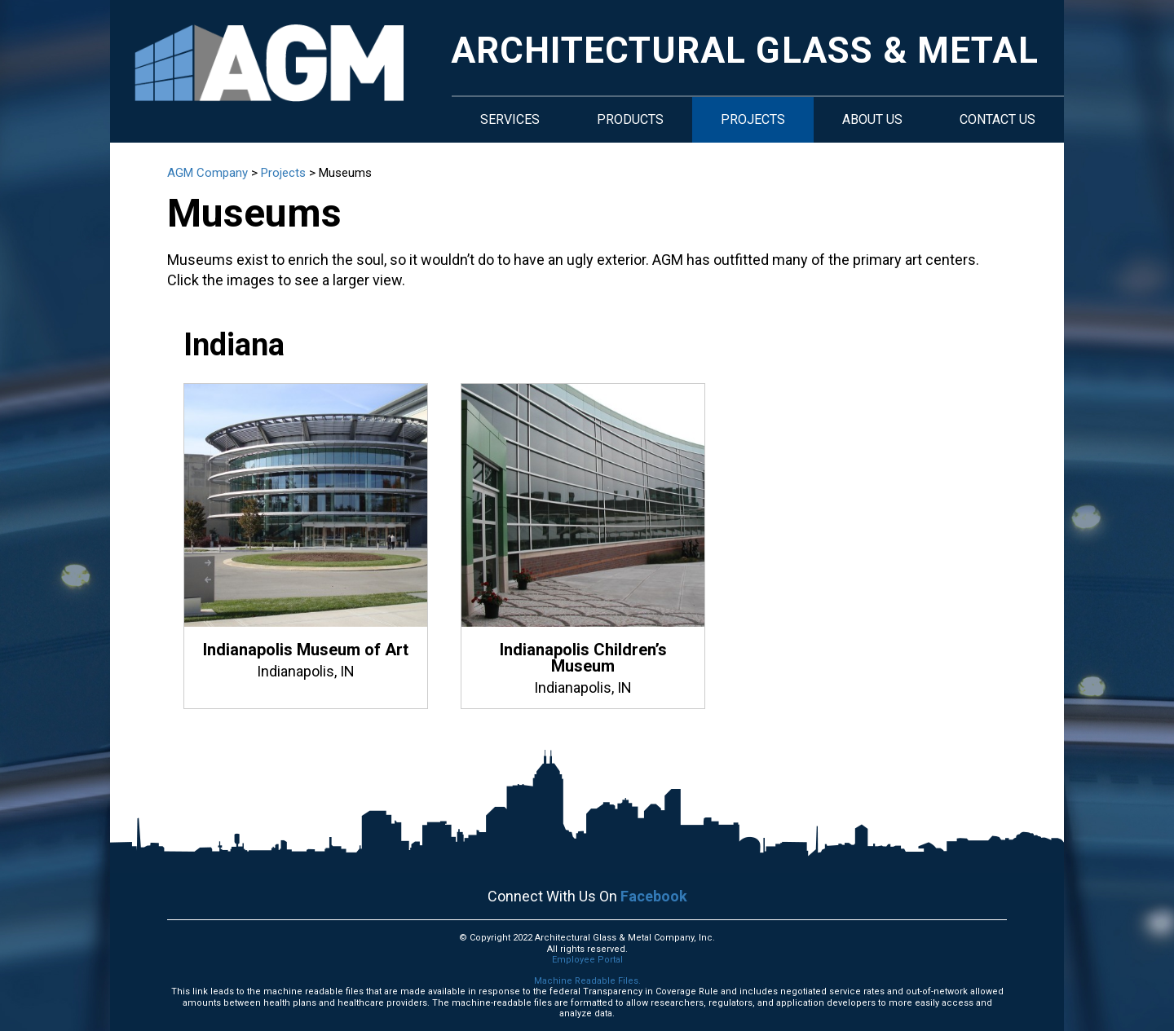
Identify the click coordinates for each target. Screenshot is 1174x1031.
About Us (872, 119)
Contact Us (997, 119)
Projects (753, 119)
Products (630, 119)
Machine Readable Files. (587, 981)
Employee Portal (587, 959)
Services (510, 119)
